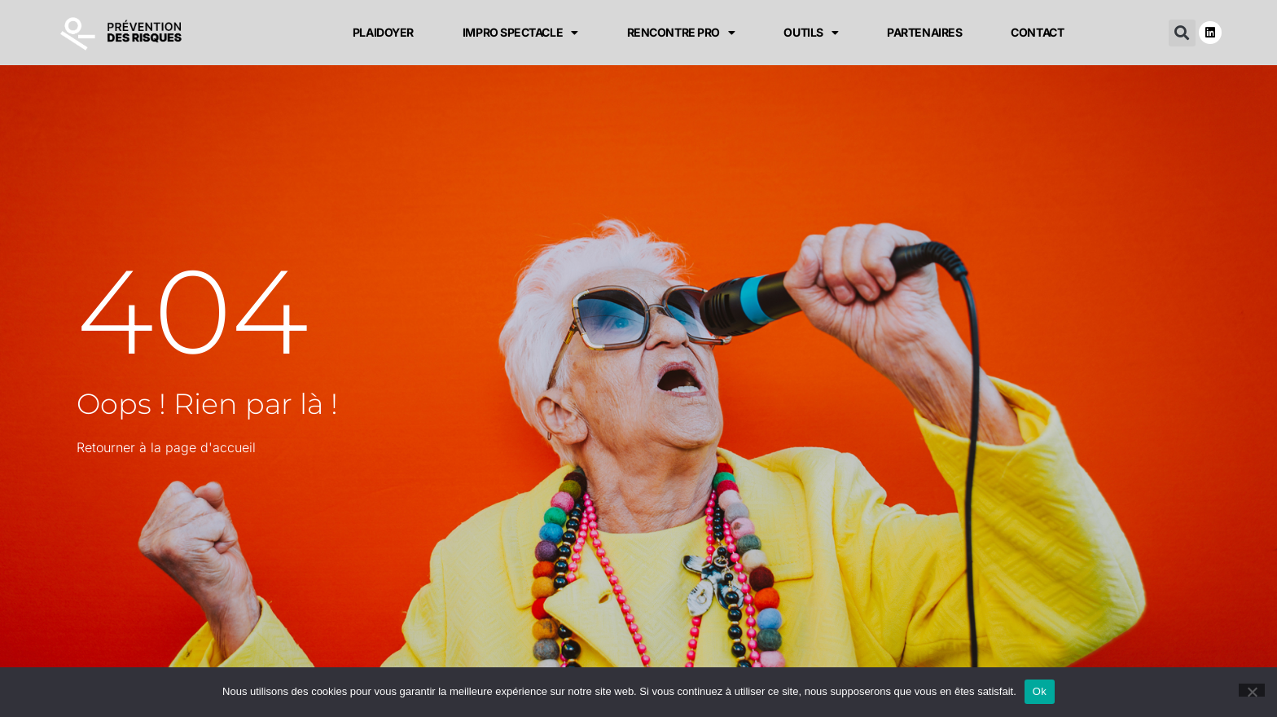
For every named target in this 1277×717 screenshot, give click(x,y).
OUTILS (810, 33)
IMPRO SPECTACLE (520, 33)
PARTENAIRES (924, 32)
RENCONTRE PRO (681, 33)
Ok (1040, 691)
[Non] (1252, 690)
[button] (1182, 33)
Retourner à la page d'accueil (166, 447)
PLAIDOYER (383, 32)
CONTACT (1037, 32)
